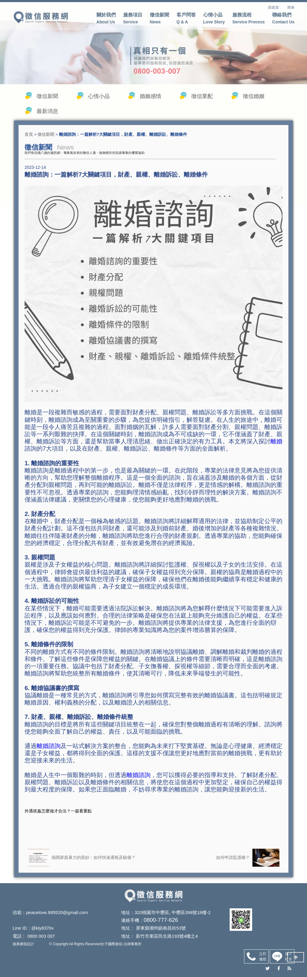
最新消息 (47, 114)
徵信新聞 (159, 19)
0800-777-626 (148, 923)
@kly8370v (42, 931)
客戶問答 (186, 19)
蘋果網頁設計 (23, 945)
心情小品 (214, 19)
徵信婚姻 (253, 99)
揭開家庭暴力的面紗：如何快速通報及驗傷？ (82, 863)
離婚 (276, 446)
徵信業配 (202, 99)
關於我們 (106, 19)
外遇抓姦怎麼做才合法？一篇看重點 (58, 815)
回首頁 (277, 7)
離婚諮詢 (49, 751)
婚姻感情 (150, 99)
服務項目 (132, 19)
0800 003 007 (41, 938)
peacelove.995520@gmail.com (57, 916)
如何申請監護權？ (247, 863)
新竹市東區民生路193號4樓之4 (157, 938)
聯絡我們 (283, 19)
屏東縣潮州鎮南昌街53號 (151, 931)
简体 (290, 7)
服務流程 (248, 19)
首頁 (29, 137)
